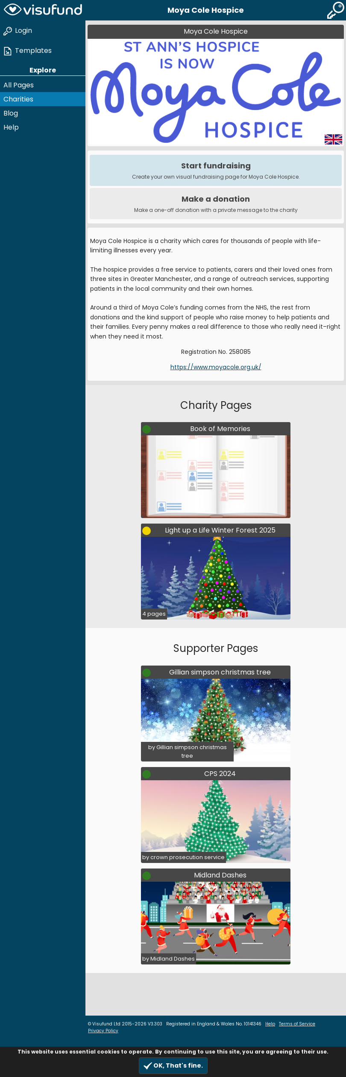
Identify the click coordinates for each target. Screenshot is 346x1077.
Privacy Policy (103, 1031)
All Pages (18, 85)
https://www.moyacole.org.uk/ (215, 367)
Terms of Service (297, 1024)
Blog (10, 113)
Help (11, 127)
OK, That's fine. (173, 1065)
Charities (18, 99)
